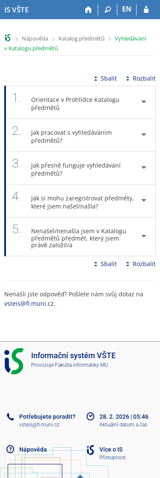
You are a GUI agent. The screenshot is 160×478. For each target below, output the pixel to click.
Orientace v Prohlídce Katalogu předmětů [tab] (65, 102)
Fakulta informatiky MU (81, 365)
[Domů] (88, 9)
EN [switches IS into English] (126, 9)
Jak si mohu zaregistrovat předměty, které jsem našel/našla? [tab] (73, 200)
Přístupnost (112, 458)
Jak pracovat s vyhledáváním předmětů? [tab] (62, 135)
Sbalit (104, 78)
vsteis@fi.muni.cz (29, 303)
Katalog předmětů (81, 38)
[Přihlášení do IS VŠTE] (146, 9)
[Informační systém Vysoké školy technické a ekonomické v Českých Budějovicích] (16, 9)
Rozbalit (140, 78)
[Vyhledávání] (107, 9)
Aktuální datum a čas (123, 425)
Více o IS (110, 449)
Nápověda (35, 38)
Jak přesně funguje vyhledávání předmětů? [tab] (66, 168)
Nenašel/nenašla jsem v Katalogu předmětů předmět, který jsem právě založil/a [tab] (69, 236)
